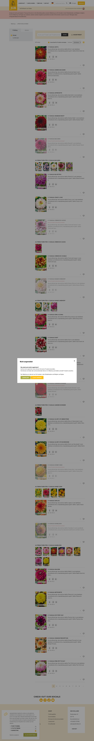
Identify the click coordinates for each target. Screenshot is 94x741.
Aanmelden (25, 377)
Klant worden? (37, 377)
